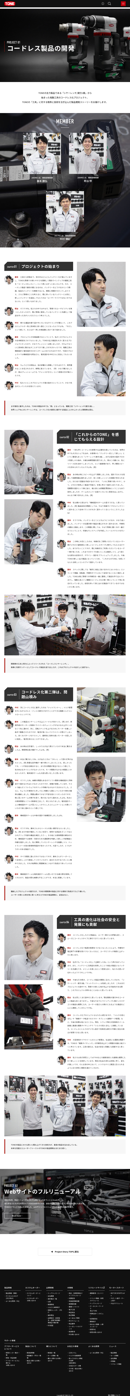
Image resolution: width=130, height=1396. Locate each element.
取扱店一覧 (51, 1353)
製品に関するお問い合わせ (34, 1362)
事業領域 (51, 1304)
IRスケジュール (74, 1321)
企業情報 (50, 1287)
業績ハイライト (74, 1307)
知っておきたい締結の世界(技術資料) (75, 1360)
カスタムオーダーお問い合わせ (33, 1299)
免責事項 (72, 1331)
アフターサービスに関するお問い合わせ (13, 1363)
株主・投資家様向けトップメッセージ (75, 1294)
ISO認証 (50, 1325)
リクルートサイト (96, 1287)
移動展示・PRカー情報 (34, 1356)
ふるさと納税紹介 (54, 1307)
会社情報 (114, 1358)
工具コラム (72, 1353)
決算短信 (72, 1298)
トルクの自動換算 (75, 1355)
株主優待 (72, 1324)
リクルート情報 (116, 1364)
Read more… (17, 1216)
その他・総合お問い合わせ (75, 1369)
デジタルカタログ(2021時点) (12, 1297)
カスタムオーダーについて (34, 1294)
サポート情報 (9, 1340)
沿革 (49, 1302)
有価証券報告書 (74, 1301)
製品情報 (8, 1287)
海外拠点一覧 (52, 1299)
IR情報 (70, 1287)
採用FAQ (93, 1329)
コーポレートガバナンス (75, 1327)
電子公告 (72, 1309)
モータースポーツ (116, 1287)
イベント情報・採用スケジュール (96, 1299)
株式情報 (72, 1315)
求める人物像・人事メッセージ (96, 1325)
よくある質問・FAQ (12, 1301)
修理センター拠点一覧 (13, 1354)
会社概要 (51, 1296)
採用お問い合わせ (96, 1332)
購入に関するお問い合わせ (54, 1359)
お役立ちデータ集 (75, 1366)
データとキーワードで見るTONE (96, 1308)
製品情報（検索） (12, 1293)
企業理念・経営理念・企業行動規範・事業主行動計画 (54, 1320)
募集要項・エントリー (96, 1294)
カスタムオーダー (32, 1287)
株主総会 (72, 1312)
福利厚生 (51, 1315)
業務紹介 (93, 1321)
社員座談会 (93, 1319)
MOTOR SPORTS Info (118, 1294)
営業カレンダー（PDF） (55, 1311)
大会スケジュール (117, 1303)
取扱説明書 (30, 1353)
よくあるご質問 (74, 1318)
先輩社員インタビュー (96, 1314)
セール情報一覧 (53, 1355)
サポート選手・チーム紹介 (117, 1299)
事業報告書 (72, 1304)
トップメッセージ (54, 1293)
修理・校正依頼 (11, 1358)
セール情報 (114, 1355)
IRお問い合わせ (74, 1334)
